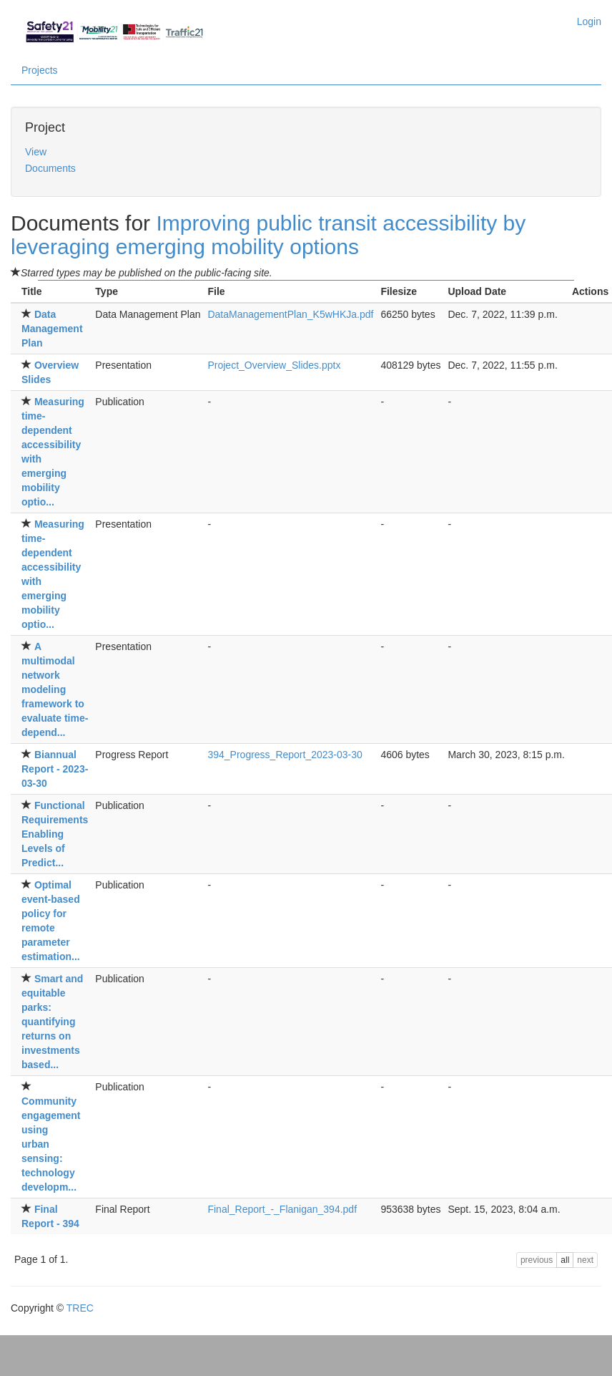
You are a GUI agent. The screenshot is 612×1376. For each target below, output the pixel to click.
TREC (80, 1308)
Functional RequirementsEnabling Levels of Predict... (54, 834)
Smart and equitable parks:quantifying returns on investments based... (52, 1021)
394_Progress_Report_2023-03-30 (284, 754)
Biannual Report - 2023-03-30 (54, 769)
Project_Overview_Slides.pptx (273, 365)
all (565, 1260)
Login (589, 21)
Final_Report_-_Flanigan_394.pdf (282, 1209)
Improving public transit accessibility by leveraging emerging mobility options (268, 234)
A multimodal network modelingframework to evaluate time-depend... (54, 689)
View (35, 152)
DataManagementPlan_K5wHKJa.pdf (290, 314)
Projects (39, 70)
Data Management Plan (52, 329)
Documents (50, 168)
